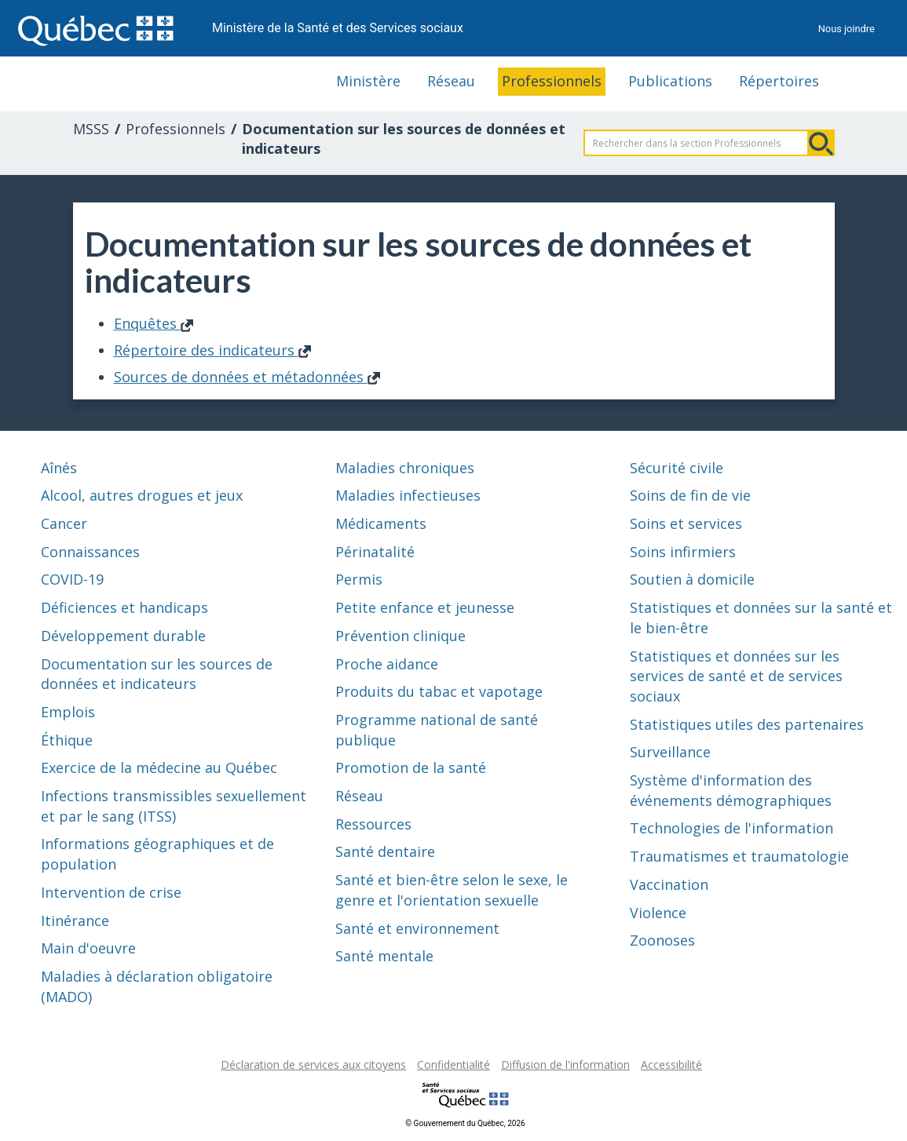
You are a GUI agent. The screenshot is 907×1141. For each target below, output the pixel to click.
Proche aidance (386, 663)
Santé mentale (384, 955)
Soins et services (686, 523)
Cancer (64, 523)
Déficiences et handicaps (124, 607)
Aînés (59, 467)
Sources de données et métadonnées (247, 376)
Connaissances (90, 551)
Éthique (67, 740)
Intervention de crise (111, 892)
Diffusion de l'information (565, 1064)
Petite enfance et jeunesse (424, 607)
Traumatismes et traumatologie (739, 856)
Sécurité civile (676, 467)
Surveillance (670, 751)
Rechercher (821, 142)
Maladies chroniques (404, 467)
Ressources (373, 824)
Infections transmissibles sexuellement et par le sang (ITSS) (173, 806)
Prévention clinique (400, 635)
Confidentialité (453, 1064)
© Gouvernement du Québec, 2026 (465, 1123)
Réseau (451, 80)
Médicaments (380, 523)
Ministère (368, 80)
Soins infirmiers (683, 551)
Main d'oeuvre (88, 948)
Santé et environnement (417, 928)
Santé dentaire (385, 851)
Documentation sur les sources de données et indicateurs (156, 674)
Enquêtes (153, 323)
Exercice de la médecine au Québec (159, 767)
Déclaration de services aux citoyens (313, 1064)
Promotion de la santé (410, 767)
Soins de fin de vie (690, 495)
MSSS (91, 128)
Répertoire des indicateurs (212, 350)
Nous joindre (846, 29)
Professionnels (552, 80)
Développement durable (123, 635)
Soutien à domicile (692, 579)
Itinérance (75, 920)
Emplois (68, 711)
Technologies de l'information (731, 827)
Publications (670, 80)
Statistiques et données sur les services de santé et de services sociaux (736, 676)
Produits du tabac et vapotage (439, 691)
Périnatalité (375, 551)
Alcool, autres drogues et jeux (142, 495)
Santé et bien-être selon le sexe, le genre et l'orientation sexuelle (451, 890)
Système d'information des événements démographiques (731, 790)
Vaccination (669, 884)
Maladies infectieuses (408, 495)
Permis (358, 579)
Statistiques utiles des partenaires (747, 724)
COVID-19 (72, 579)
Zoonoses (662, 940)
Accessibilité (671, 1064)
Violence (658, 912)
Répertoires (779, 80)
